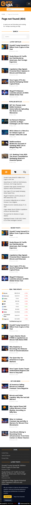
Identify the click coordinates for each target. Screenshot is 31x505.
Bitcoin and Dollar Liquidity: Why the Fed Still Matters (19, 397)
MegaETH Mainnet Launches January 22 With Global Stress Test (19, 93)
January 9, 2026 (14, 414)
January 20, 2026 (14, 64)
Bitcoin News (15, 381)
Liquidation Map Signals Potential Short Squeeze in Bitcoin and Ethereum (19, 71)
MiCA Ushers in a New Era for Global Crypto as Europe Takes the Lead (19, 133)
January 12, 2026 (14, 374)
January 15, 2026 (14, 401)
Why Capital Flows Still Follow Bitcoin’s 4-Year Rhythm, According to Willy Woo (18, 409)
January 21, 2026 (14, 51)
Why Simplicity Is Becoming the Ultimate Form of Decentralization (19, 349)
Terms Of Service (6, 455)
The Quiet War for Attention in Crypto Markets (17, 360)
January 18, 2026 (14, 352)
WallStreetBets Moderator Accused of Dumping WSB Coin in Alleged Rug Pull (18, 144)
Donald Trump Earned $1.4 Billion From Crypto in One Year (19, 47)
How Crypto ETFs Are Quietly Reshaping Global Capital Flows (19, 82)
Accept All (7, 496)
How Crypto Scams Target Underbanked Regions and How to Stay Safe (19, 370)
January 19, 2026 (14, 85)
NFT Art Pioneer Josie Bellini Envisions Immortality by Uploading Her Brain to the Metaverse (19, 109)
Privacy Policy (5, 458)
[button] (29, 3)
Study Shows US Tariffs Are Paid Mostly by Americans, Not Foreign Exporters (18, 59)
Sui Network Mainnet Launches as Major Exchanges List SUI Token (19, 122)
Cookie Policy (5, 453)
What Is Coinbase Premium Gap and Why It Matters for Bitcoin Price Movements (19, 422)
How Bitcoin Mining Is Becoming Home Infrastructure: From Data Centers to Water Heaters (19, 435)
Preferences (8, 500)
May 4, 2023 (13, 149)
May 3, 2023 (13, 114)
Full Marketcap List (16, 321)
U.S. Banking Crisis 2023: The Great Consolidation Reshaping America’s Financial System (19, 157)
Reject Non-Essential (19, 496)
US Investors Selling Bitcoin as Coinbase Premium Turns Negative (19, 386)
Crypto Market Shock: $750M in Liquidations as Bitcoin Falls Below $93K (19, 338)
